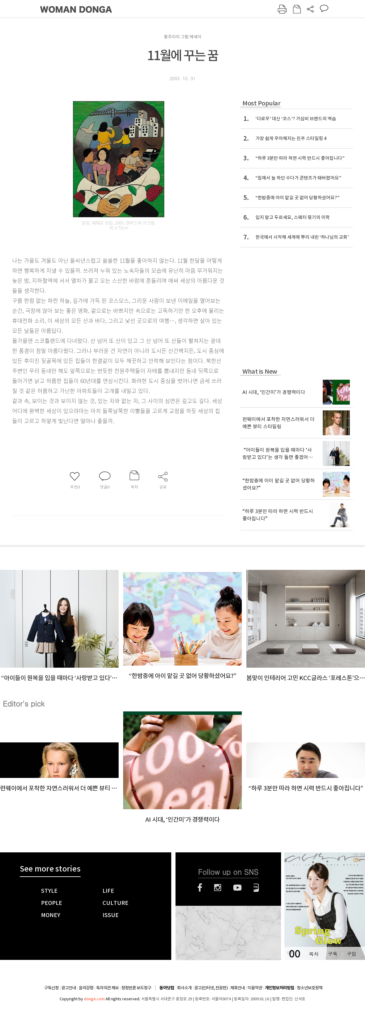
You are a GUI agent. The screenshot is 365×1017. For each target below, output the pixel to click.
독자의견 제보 (107, 988)
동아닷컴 (166, 988)
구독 (332, 953)
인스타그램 (217, 887)
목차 (313, 953)
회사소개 (184, 988)
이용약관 (255, 988)
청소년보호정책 (309, 988)
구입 (351, 953)
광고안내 (68, 988)
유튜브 (237, 887)
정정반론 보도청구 (136, 988)
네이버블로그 (256, 887)
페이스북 (200, 887)
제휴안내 (237, 988)
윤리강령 (86, 988)
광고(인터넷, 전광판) (211, 988)
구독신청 (51, 988)
